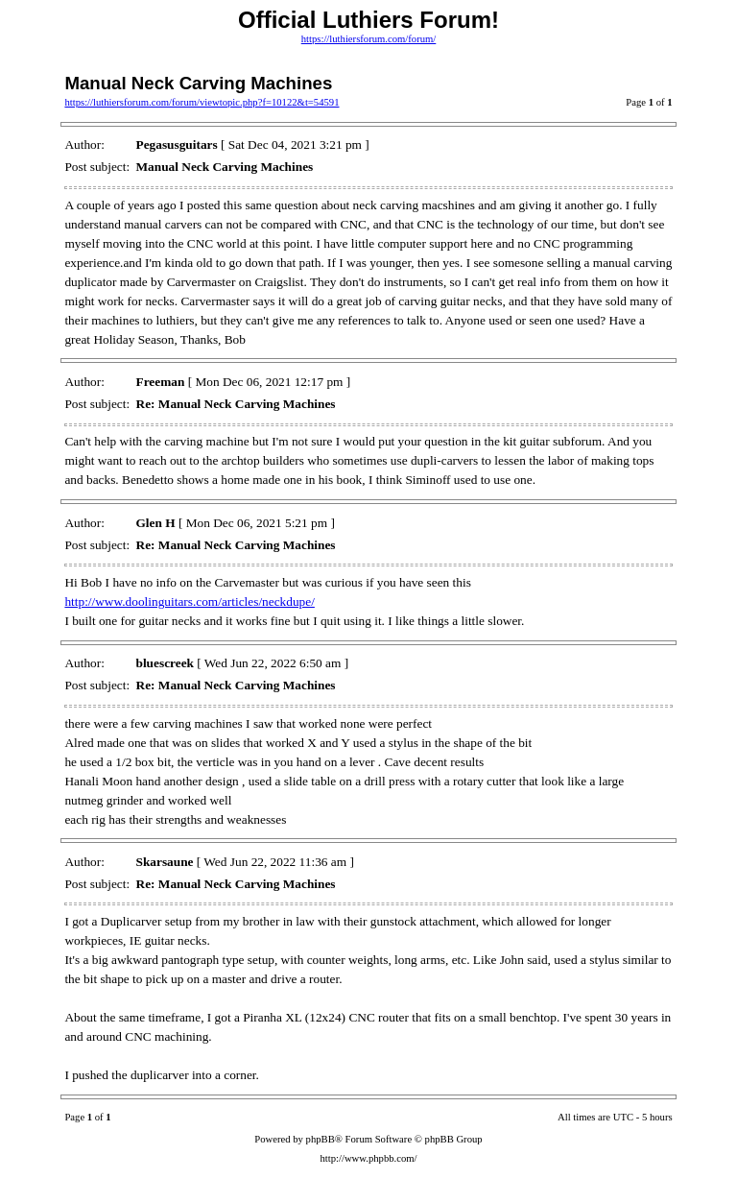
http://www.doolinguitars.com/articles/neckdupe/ (189, 601)
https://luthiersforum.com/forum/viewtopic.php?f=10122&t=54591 (201, 102)
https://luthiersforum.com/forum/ (369, 39)
